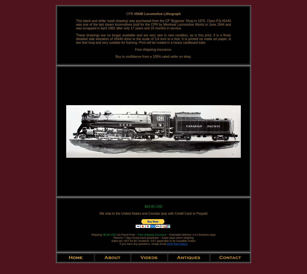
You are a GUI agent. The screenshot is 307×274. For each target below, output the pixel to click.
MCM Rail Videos (177, 243)
